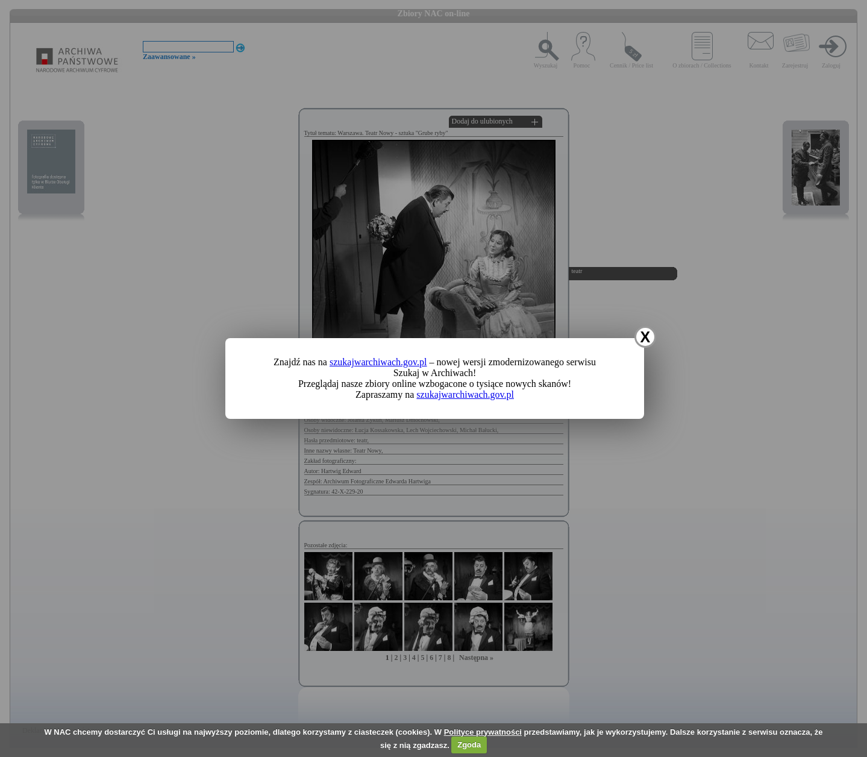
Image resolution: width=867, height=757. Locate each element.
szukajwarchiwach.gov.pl (378, 362)
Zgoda (469, 744)
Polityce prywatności (483, 732)
